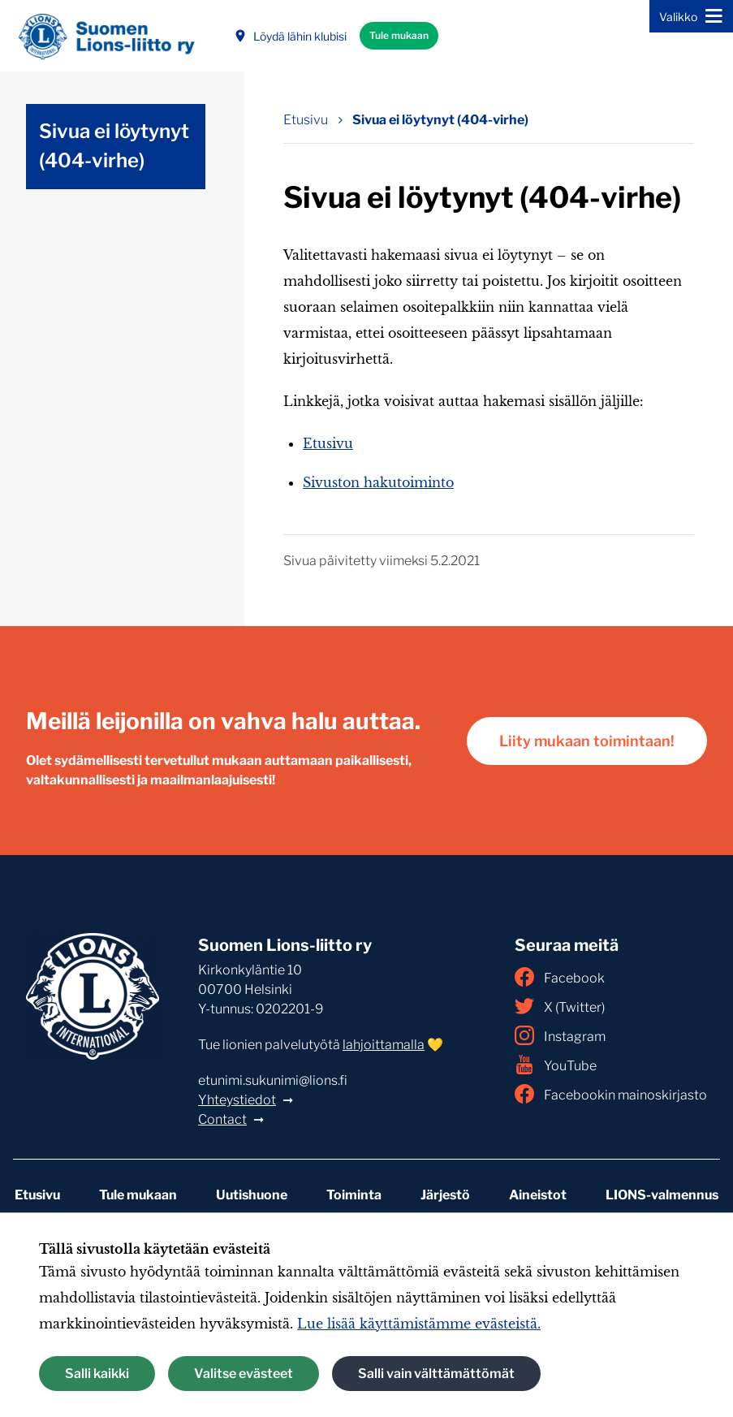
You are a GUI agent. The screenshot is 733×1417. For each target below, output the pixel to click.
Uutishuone (251, 1195)
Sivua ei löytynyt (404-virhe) (114, 145)
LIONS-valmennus (662, 1195)
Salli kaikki (97, 1373)
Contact (222, 1119)
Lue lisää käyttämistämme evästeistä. (419, 1323)
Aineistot (538, 1195)
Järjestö (445, 1195)
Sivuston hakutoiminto (378, 482)
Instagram (560, 1035)
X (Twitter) (560, 1006)
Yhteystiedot (237, 1100)
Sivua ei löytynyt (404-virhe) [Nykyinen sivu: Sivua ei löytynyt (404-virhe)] (440, 119)
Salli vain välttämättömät (436, 1373)
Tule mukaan (399, 35)
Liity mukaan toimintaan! (587, 741)
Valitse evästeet (243, 1373)
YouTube (556, 1064)
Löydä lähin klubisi (290, 36)
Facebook (560, 977)
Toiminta (354, 1195)
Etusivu (328, 443)
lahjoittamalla (384, 1044)
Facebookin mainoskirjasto (611, 1094)
